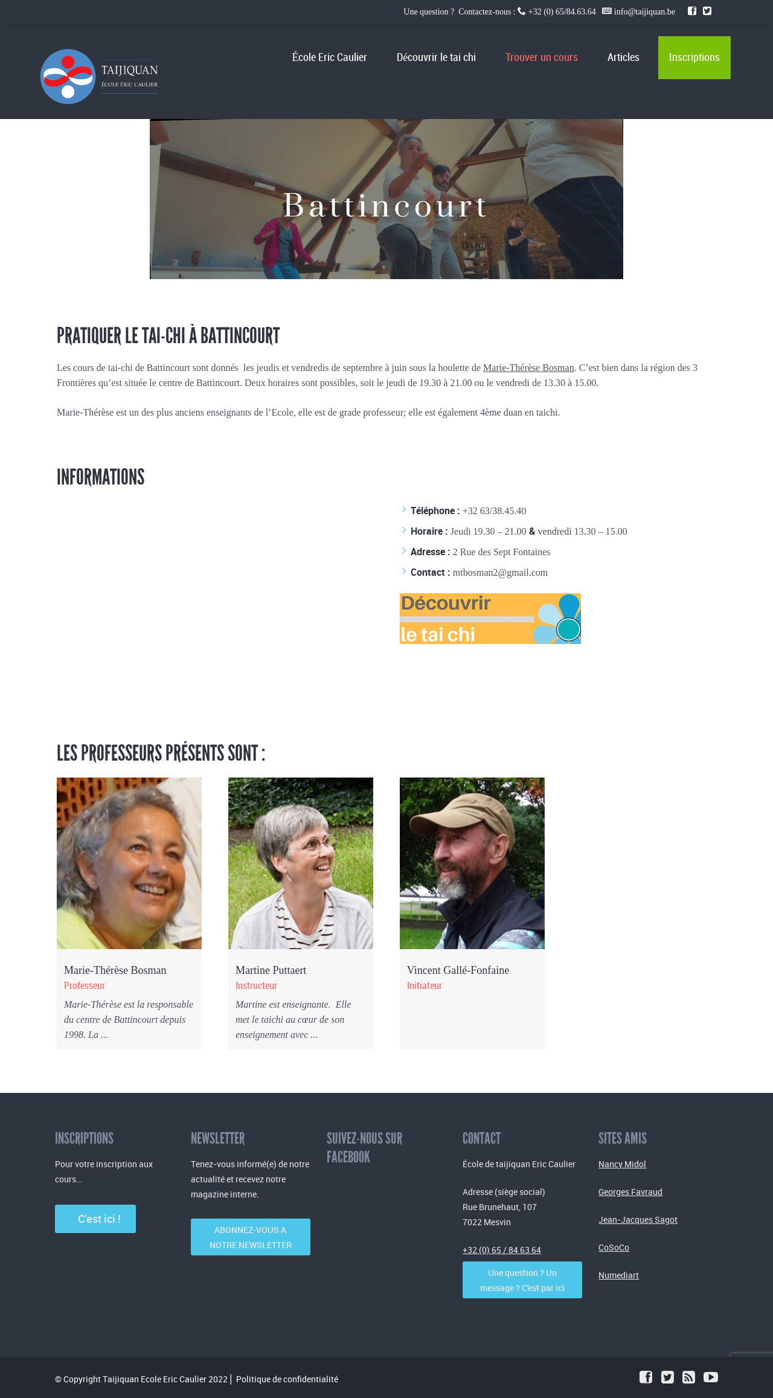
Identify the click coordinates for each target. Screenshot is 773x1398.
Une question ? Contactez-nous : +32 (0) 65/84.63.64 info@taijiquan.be (540, 11)
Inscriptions (694, 57)
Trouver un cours (541, 57)
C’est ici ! (95, 1218)
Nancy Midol (622, 1164)
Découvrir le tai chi (436, 57)
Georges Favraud (630, 1191)
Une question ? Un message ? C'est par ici (522, 1280)
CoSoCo (613, 1247)
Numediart (618, 1275)
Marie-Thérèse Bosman (528, 367)
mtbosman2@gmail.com (500, 572)
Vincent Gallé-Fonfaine (458, 970)
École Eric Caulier (329, 57)
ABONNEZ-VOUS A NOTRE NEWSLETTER (251, 1237)
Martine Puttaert (271, 970)
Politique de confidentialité (287, 1379)
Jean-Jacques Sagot (638, 1219)
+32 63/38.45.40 (494, 511)
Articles (624, 57)
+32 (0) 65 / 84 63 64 (502, 1249)
